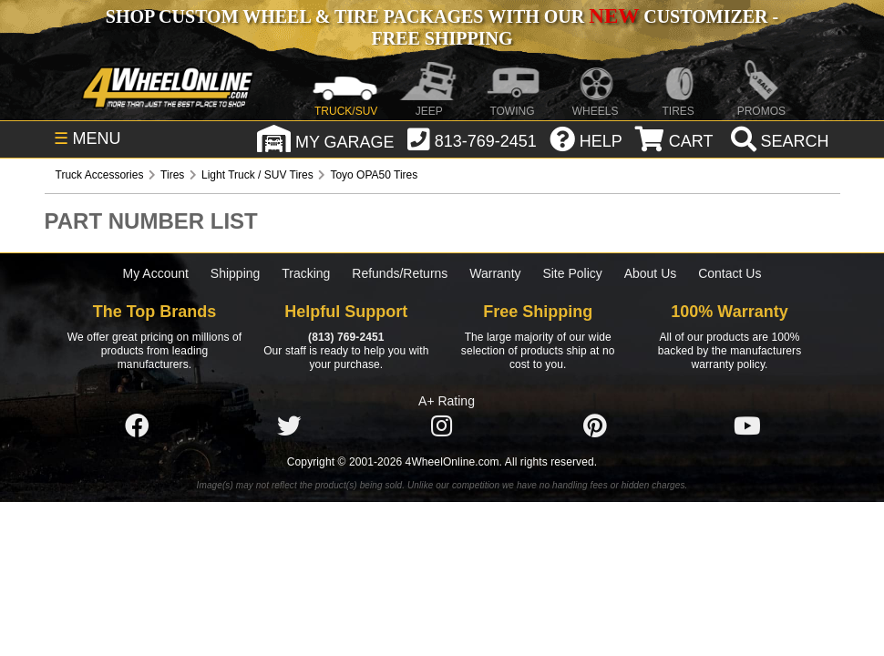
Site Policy (571, 273)
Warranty (494, 273)
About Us (650, 273)
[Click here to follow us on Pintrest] (595, 426)
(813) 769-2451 (346, 337)
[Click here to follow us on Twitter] (289, 426)
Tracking (306, 273)
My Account (156, 273)
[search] (777, 141)
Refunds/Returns (399, 273)
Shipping (236, 273)
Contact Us (729, 273)
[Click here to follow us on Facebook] (136, 426)
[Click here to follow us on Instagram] (442, 426)
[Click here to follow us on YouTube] (747, 426)
